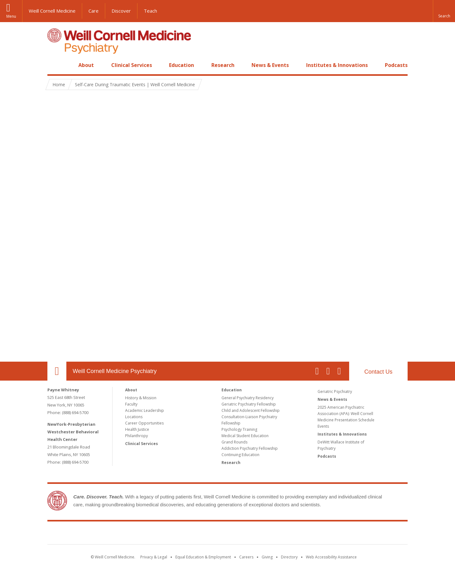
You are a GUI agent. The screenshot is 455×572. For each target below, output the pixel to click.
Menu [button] (11, 16)
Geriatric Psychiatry (335, 391)
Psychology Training (239, 429)
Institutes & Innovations (337, 65)
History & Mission (140, 397)
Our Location (56, 371)
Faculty (131, 404)
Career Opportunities (144, 423)
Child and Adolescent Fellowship (250, 410)
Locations (134, 416)
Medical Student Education (245, 435)
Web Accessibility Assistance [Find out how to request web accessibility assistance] (331, 557)
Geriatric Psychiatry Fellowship (248, 404)
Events (323, 426)
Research (222, 65)
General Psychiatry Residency (247, 397)
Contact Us (378, 372)
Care (93, 11)
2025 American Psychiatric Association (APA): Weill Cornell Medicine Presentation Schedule (346, 414)
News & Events (270, 65)
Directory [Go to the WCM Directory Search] (289, 557)
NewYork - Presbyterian (280, 534)
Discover (121, 11)
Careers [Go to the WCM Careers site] (246, 557)
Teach (150, 11)
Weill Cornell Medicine (52, 11)
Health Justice (137, 429)
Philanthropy (136, 435)
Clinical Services (131, 65)
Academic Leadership (144, 410)
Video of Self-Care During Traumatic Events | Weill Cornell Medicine (227, 227)
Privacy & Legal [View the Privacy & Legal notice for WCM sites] (153, 557)
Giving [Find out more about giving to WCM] (267, 557)
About (86, 65)
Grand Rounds (234, 442)
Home (54, 65)
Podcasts (396, 65)
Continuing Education (240, 454)
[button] (444, 11)
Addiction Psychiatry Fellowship (249, 448)
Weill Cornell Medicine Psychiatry (115, 371)
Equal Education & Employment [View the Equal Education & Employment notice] (203, 557)
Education (181, 65)
